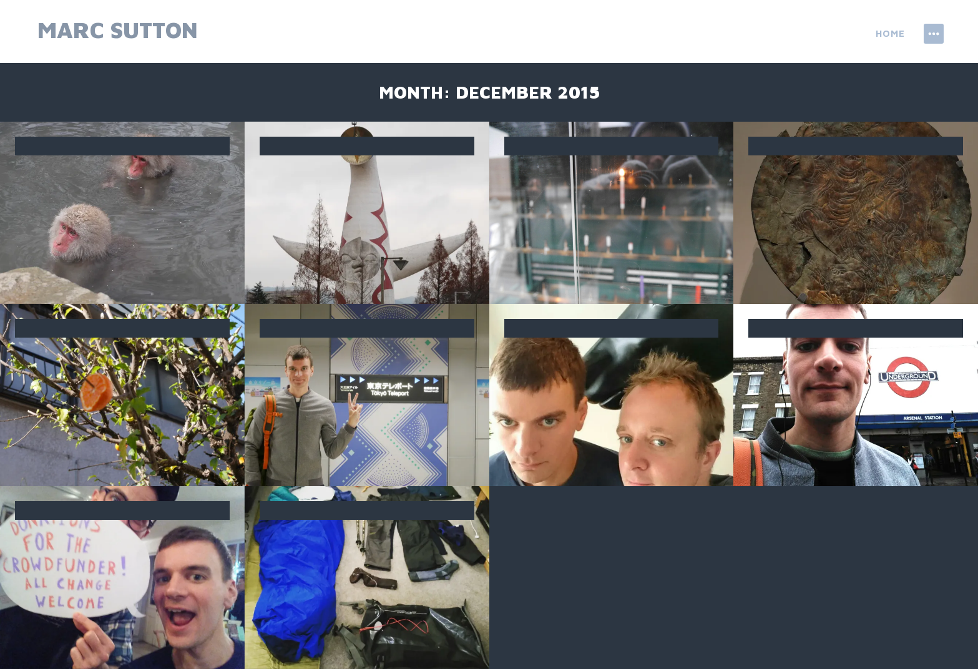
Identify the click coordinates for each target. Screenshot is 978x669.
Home (890, 33)
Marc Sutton (117, 29)
